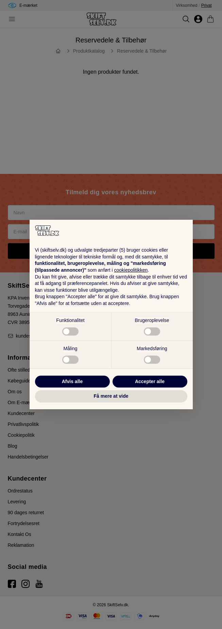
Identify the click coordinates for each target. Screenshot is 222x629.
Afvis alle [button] (72, 381)
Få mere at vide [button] (111, 396)
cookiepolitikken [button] (131, 270)
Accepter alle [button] (150, 381)
